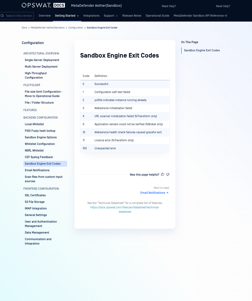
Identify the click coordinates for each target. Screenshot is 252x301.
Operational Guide (157, 15)
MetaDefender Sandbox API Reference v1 (200, 15)
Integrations (91, 15)
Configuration (75, 27)
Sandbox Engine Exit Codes (102, 27)
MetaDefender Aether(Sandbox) (96, 6)
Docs (24, 27)
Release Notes (131, 15)
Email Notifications (155, 192)
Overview (45, 15)
